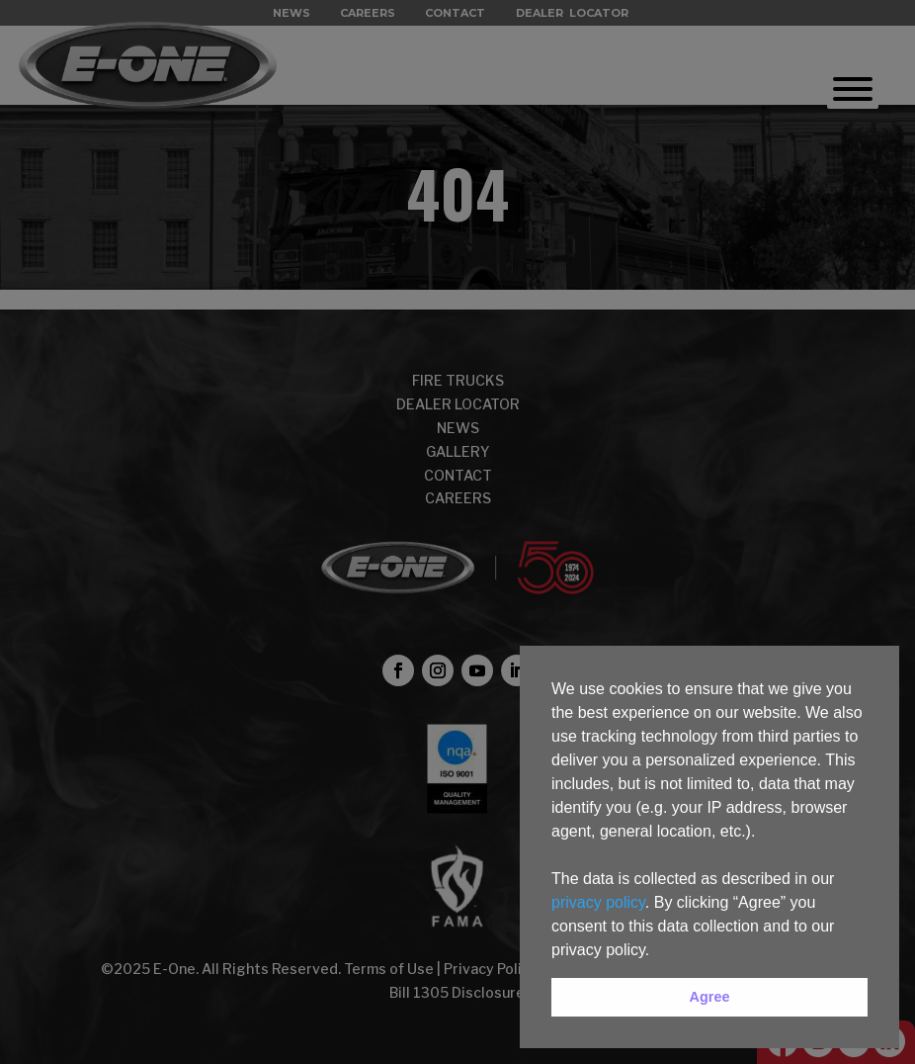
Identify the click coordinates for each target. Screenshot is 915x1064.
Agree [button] (710, 997)
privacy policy (598, 902)
